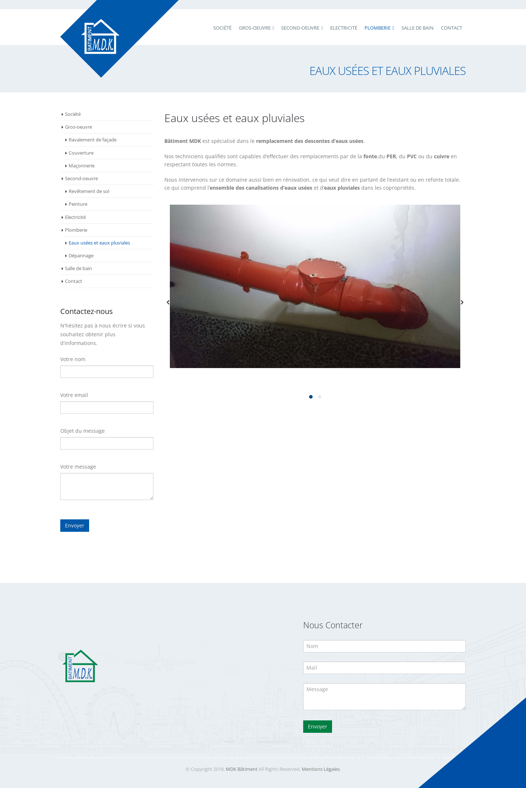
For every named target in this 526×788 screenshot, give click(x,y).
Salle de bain (417, 27)
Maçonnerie (82, 165)
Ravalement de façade (93, 139)
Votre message (78, 466)
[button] (168, 302)
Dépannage (81, 255)
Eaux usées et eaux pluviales (99, 242)
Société (222, 27)
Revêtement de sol (89, 191)
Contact (451, 27)
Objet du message (82, 430)
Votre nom (72, 359)
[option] (315, 286)
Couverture (81, 152)
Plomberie (377, 27)
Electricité (343, 27)
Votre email (74, 394)
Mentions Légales (321, 769)
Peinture (78, 204)
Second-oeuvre (81, 178)
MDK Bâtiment (242, 769)
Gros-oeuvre (78, 127)
